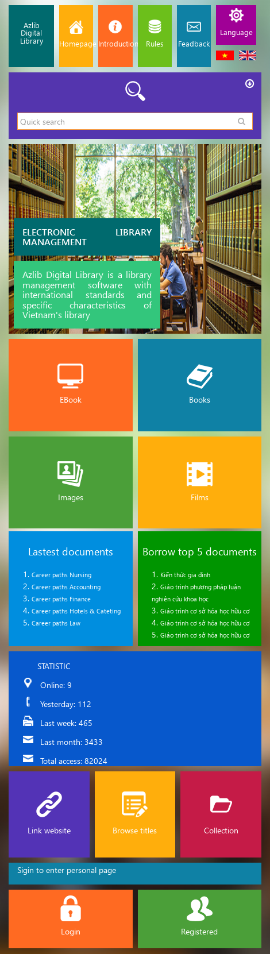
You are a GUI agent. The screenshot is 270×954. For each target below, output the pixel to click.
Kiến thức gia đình (185, 574)
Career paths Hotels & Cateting (76, 611)
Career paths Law (56, 623)
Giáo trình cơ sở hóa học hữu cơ (205, 611)
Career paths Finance (61, 598)
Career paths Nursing (61, 574)
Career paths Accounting (66, 586)
